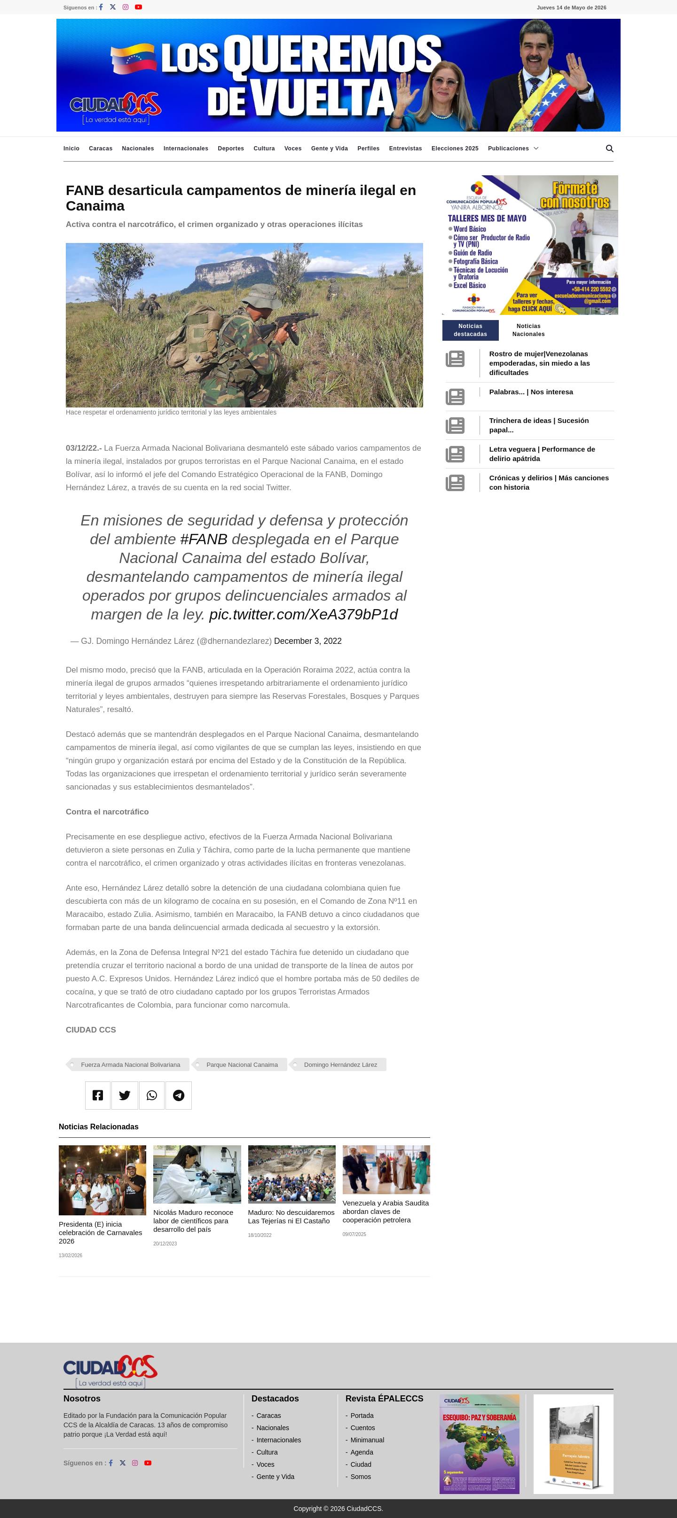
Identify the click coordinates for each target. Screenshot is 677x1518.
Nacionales (138, 148)
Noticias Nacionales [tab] (528, 330)
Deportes (231, 148)
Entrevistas (405, 148)
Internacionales (186, 148)
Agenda (362, 1452)
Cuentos (363, 1428)
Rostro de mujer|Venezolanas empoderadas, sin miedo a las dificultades (539, 363)
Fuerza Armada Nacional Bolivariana (131, 1064)
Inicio (71, 148)
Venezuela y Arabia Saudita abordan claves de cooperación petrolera (386, 1211)
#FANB (204, 539)
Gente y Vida (329, 148)
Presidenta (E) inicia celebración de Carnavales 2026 (100, 1232)
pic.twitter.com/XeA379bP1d (304, 614)
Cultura (264, 148)
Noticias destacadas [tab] (470, 330)
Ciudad (361, 1464)
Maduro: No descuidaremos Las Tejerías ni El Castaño (291, 1216)
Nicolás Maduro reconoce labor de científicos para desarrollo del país (193, 1220)
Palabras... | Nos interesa (531, 392)
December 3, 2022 (308, 641)
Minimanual (368, 1440)
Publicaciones (508, 148)
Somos (361, 1476)
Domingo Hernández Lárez (340, 1064)
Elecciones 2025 (455, 148)
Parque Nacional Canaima (242, 1064)
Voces (293, 148)
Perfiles (368, 148)
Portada (362, 1415)
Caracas (100, 148)
